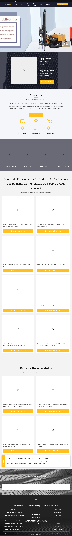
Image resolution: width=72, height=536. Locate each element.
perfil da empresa (58, 512)
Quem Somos (28, 4)
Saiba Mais (36, 115)
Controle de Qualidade (58, 518)
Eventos (41, 4)
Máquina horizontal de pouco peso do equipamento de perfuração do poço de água (27, 461)
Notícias (58, 520)
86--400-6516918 (63, 1)
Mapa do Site (58, 526)
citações (62, 4)
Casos (58, 523)
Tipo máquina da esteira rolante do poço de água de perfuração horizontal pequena (27, 463)
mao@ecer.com (51, 1)
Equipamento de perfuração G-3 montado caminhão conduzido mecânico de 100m (27, 458)
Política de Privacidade (58, 529)
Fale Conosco (34, 4)
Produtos (16, 4)
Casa (10, 4)
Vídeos (22, 4)
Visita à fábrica (58, 515)
